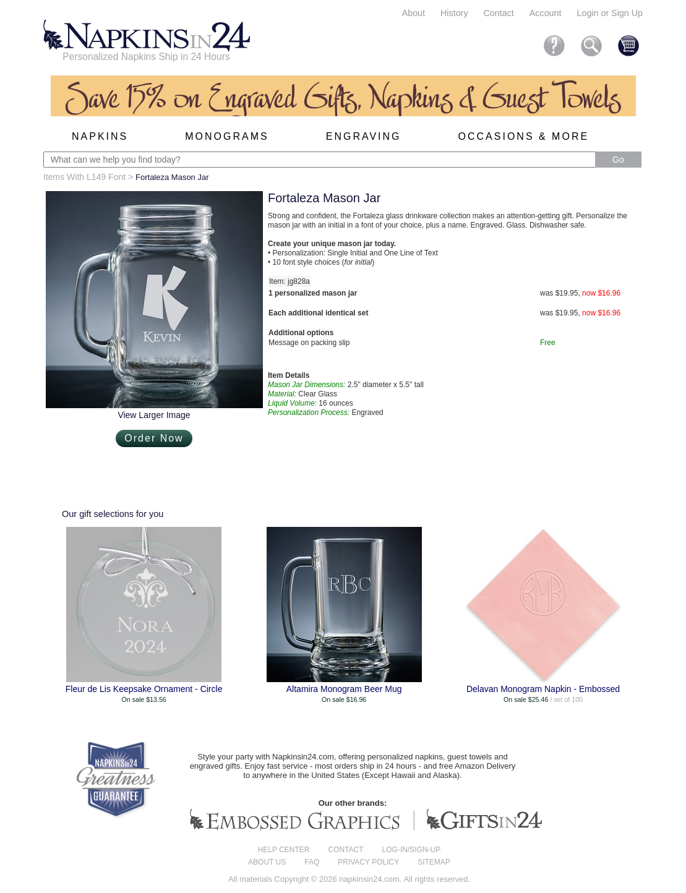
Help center (284, 849)
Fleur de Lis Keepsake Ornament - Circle (144, 689)
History (454, 13)
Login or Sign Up (610, 13)
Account (546, 13)
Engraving (363, 136)
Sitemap (434, 862)
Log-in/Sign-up (411, 849)
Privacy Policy (368, 862)
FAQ (311, 862)
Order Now (153, 438)
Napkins (100, 136)
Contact (499, 13)
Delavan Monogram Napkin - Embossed (543, 689)
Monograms (226, 136)
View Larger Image (154, 415)
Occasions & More (524, 136)
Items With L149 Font (84, 177)
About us (267, 862)
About (413, 13)
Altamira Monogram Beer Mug (344, 689)
